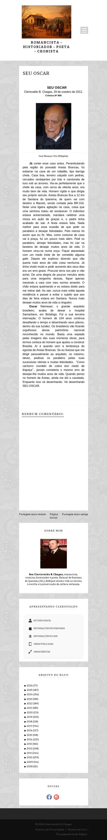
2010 (30, 757)
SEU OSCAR (36, 73)
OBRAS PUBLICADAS (40, 644)
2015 (30, 735)
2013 (30, 744)
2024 (30, 694)
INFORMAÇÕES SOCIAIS (42, 636)
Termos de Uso (77, 829)
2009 (30, 762)
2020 (30, 712)
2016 (30, 730)
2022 (30, 703)
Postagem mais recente (32, 514)
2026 (30, 685)
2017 (30, 726)
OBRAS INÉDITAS (39, 652)
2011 (29, 753)
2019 (30, 717)
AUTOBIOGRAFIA (39, 620)
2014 (30, 739)
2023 (30, 699)
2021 (30, 708)
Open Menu (84, 30)
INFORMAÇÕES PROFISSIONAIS (46, 628)
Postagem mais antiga (75, 514)
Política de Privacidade (49, 829)
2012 (30, 748)
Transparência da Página (71, 834)
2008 (30, 766)
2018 (30, 721)
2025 (30, 690)
